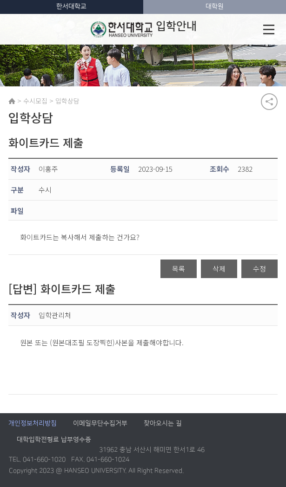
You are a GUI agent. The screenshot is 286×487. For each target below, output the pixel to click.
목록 (178, 268)
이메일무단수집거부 (100, 424)
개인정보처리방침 (32, 424)
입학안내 (144, 29)
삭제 (219, 268)
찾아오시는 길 (163, 424)
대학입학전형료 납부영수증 (54, 440)
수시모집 (35, 100)
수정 (259, 268)
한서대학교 (71, 6)
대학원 (215, 6)
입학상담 (67, 100)
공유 (269, 101)
